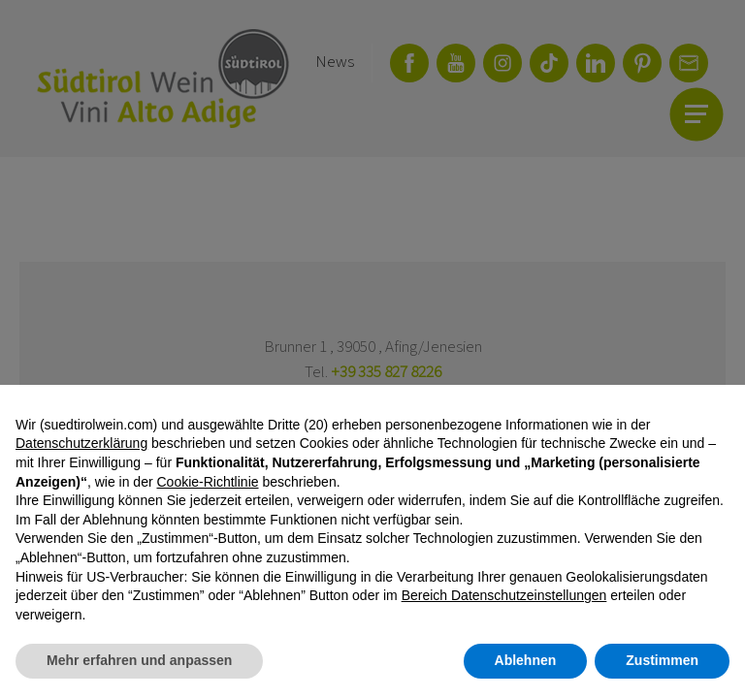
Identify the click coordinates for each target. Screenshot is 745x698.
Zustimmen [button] (662, 660)
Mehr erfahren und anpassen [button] (139, 660)
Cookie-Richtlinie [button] (207, 482)
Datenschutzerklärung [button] (81, 443)
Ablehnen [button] (526, 660)
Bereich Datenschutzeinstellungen (504, 595)
